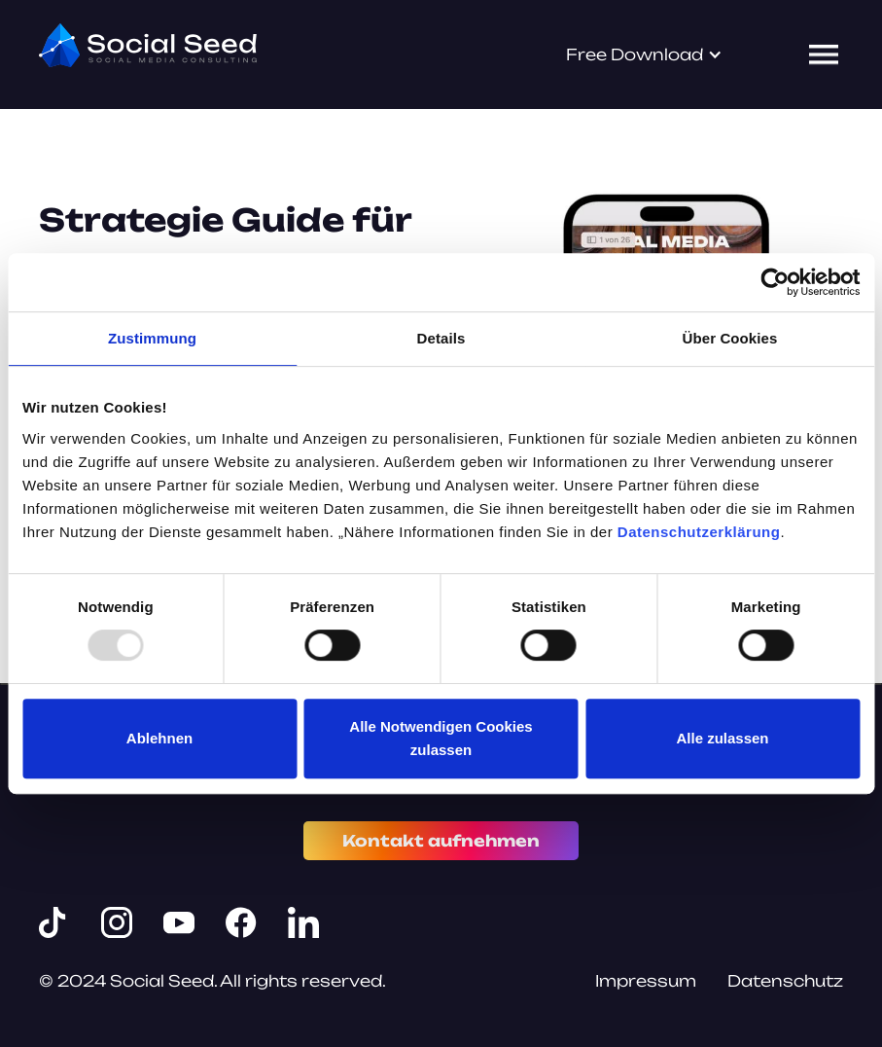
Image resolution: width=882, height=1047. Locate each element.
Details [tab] (441, 338)
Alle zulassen (722, 738)
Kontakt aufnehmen (441, 840)
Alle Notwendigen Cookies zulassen (440, 738)
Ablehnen (159, 738)
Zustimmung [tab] (152, 338)
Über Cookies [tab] (730, 338)
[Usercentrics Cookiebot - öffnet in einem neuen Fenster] (774, 282)
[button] (644, 54)
